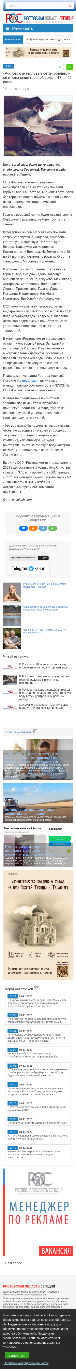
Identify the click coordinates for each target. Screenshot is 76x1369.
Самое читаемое (21, 732)
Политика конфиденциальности (26, 1363)
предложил (30, 380)
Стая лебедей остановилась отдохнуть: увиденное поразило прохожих (45, 608)
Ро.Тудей (39, 18)
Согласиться (17, 1355)
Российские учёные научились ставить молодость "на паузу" (45, 585)
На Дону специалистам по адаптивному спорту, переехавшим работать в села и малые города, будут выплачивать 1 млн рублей (46, 39)
